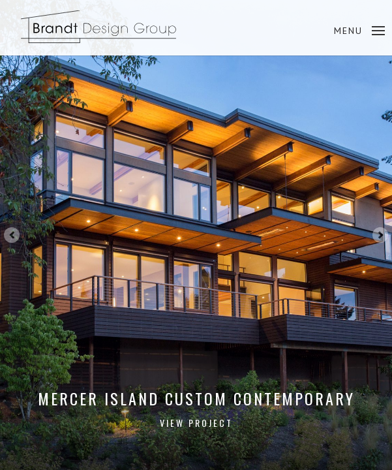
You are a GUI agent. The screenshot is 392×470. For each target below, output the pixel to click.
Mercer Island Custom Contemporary (196, 408)
